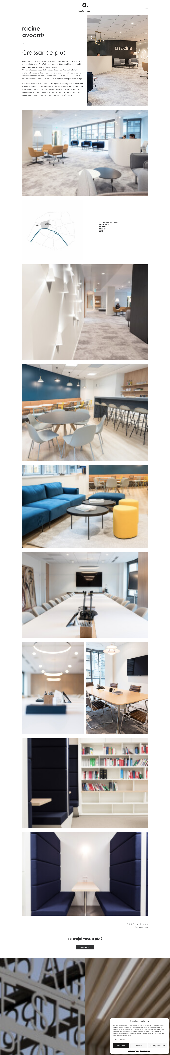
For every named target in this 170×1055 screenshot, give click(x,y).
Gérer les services (119, 1039)
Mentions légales (133, 1051)
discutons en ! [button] (85, 947)
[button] (165, 1021)
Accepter (121, 1046)
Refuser (139, 1046)
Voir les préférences (157, 1046)
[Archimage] (85, 7)
